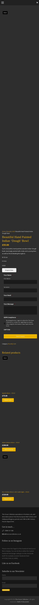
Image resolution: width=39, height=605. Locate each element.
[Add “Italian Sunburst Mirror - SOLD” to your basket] (9, 449)
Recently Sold (11, 231)
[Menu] (2, 2)
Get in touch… (8, 527)
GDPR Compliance (10, 317)
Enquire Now (9, 270)
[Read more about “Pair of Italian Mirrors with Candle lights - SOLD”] (8, 499)
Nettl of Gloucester (23, 602)
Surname (6, 287)
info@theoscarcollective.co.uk (11, 534)
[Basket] (37, 2)
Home (4, 231)
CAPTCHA (7, 330)
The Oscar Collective (21, 599)
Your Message (9, 304)
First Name (7, 278)
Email (3, 583)
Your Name (8, 275)
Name (4, 575)
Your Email (8, 295)
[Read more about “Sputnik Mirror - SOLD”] (8, 400)
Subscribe (6, 590)
